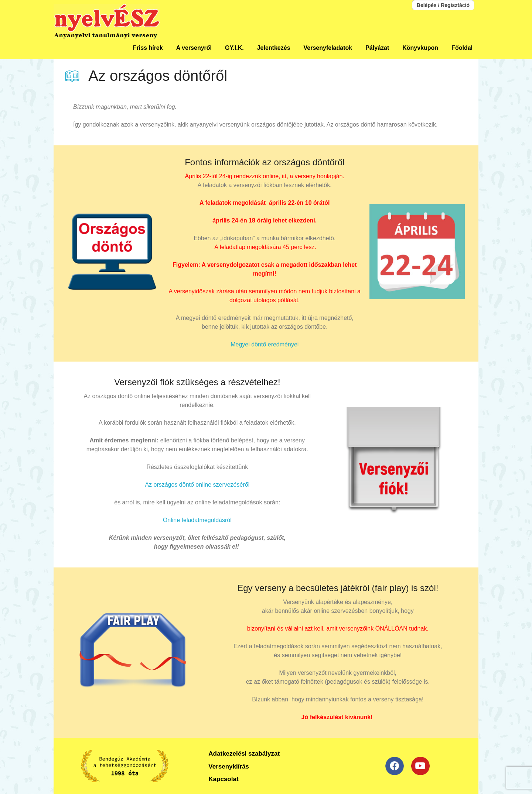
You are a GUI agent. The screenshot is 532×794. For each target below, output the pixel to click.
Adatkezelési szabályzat (244, 753)
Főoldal (462, 48)
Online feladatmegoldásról (197, 520)
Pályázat (377, 48)
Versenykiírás (228, 766)
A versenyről (194, 48)
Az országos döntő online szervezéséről (197, 484)
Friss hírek (148, 48)
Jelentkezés (273, 48)
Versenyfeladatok (328, 48)
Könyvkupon (420, 48)
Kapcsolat (223, 779)
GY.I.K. (234, 48)
